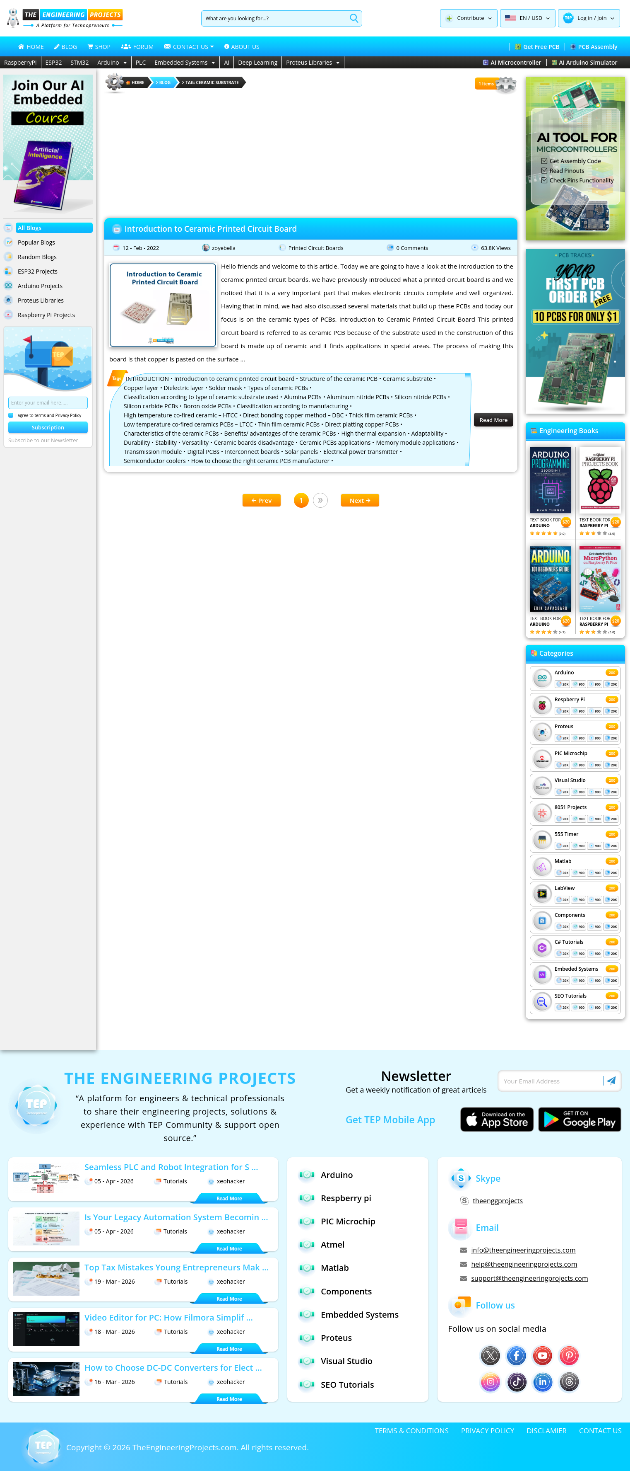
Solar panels (301, 452)
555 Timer (566, 834)
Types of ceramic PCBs (278, 388)
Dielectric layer (184, 388)
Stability (166, 442)
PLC (141, 62)
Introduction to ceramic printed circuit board (234, 379)
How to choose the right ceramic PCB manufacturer (260, 461)
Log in (584, 18)
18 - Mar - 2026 (109, 1331)
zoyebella (224, 248)
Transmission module (153, 452)
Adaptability (427, 433)
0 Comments (412, 248)
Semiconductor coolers (155, 461)
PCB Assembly (594, 47)
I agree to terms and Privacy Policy (44, 415)
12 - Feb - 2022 (141, 248)
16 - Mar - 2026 (109, 1381)
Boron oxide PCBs (207, 406)
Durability (137, 442)
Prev (262, 500)
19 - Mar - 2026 (109, 1281)
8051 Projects (571, 807)
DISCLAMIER (547, 1430)
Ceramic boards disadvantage (254, 442)
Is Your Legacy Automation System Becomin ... (176, 1217)
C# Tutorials (569, 941)
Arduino (112, 62)
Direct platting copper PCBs (362, 424)
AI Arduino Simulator (585, 62)
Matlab (563, 861)
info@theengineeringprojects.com (517, 1250)
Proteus (564, 726)
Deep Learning (257, 62)
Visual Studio (570, 780)
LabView (565, 888)
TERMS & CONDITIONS (412, 1430)
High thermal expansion (373, 433)
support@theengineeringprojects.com (524, 1278)
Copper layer (141, 388)
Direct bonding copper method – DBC (293, 415)
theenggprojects (491, 1200)
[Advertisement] (310, 153)
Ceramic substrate (407, 379)
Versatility (195, 442)
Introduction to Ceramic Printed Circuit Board (211, 228)
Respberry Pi (570, 699)
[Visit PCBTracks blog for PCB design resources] (575, 411)
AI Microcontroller (512, 62)
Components (570, 914)
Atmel (321, 1245)
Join (602, 18)
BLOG (65, 47)
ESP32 (54, 62)
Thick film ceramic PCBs (381, 415)
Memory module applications (415, 442)
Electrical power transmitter (360, 452)
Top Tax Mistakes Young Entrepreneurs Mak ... (176, 1267)
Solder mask (225, 388)
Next (360, 500)
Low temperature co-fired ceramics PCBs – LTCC (188, 424)
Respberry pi (334, 1198)
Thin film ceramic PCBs (289, 424)
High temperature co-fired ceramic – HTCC (181, 415)
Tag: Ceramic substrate (210, 82)
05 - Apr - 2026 (109, 1181)
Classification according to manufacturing (292, 406)
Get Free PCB (537, 47)
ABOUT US (242, 47)
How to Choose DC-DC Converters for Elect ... (173, 1367)
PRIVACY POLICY (487, 1430)
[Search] (274, 18)
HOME (31, 47)
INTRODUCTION (147, 379)
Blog (163, 82)
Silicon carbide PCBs (151, 406)
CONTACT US (600, 1430)
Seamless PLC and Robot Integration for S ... (171, 1167)
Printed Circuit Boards (316, 248)
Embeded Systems (576, 968)
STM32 (79, 62)
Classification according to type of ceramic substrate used (201, 397)
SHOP (99, 47)
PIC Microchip (571, 753)
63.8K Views (496, 248)
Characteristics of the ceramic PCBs (171, 433)
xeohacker (226, 1181)
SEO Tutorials (571, 995)
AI (226, 62)
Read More (494, 420)
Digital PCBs (203, 452)
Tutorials (170, 1181)
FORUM (137, 47)
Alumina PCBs (302, 397)
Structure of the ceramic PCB (339, 379)
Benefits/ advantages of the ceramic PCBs (280, 433)
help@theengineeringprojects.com (518, 1264)
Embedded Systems (184, 62)
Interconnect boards (252, 452)
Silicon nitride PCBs (420, 397)
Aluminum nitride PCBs (358, 397)
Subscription (48, 427)
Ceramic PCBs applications (334, 442)
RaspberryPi (20, 62)
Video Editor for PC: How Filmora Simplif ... (168, 1317)
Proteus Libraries (313, 62)
